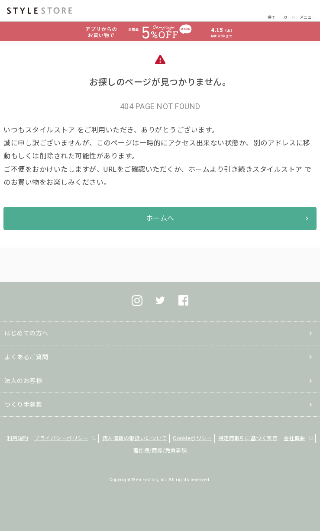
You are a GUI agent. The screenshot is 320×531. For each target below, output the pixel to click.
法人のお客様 (23, 380)
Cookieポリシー (192, 438)
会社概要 (294, 438)
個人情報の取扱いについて (134, 438)
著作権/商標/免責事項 (160, 450)
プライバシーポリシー (61, 438)
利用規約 (18, 438)
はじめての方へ (26, 333)
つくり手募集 (23, 404)
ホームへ (160, 218)
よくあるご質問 (26, 357)
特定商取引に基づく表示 (248, 438)
